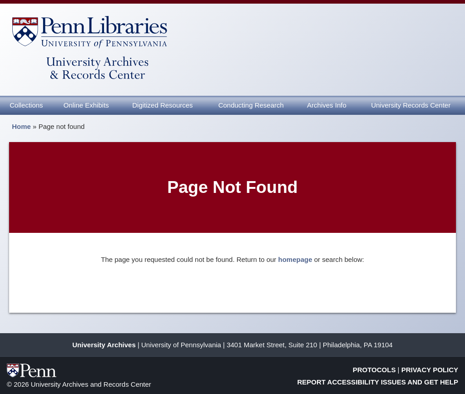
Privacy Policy (429, 370)
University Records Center (410, 105)
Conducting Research (251, 105)
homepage (295, 259)
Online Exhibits (86, 105)
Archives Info (326, 105)
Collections (26, 105)
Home (21, 126)
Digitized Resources (162, 105)
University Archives (104, 345)
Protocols (374, 370)
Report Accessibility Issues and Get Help (378, 382)
